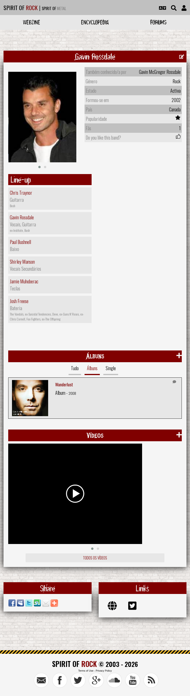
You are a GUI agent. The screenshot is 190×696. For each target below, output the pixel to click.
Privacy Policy (104, 670)
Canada (175, 109)
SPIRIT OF (21, 7)
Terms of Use (85, 670)
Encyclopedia (95, 22)
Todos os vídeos (95, 558)
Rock (177, 81)
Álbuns (92, 368)
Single (111, 368)
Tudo (75, 368)
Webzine (31, 22)
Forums (158, 22)
